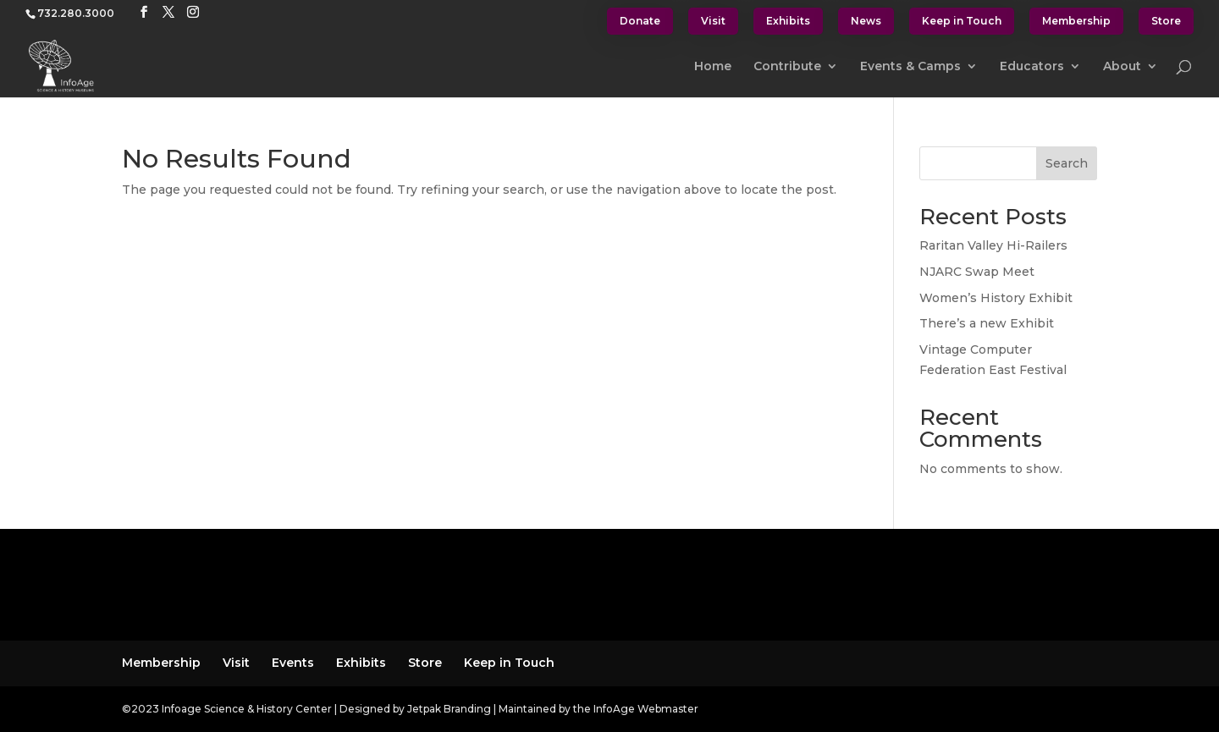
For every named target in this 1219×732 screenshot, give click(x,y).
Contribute (787, 67)
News (866, 20)
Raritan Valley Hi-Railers (993, 245)
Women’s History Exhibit (996, 297)
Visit (713, 20)
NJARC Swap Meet (976, 271)
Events (293, 662)
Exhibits (788, 20)
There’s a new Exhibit (986, 323)
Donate (640, 20)
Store (1166, 20)
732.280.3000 (75, 13)
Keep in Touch (961, 20)
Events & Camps (910, 67)
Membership (1076, 20)
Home (712, 67)
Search (1066, 163)
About (1122, 67)
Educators (1032, 67)
